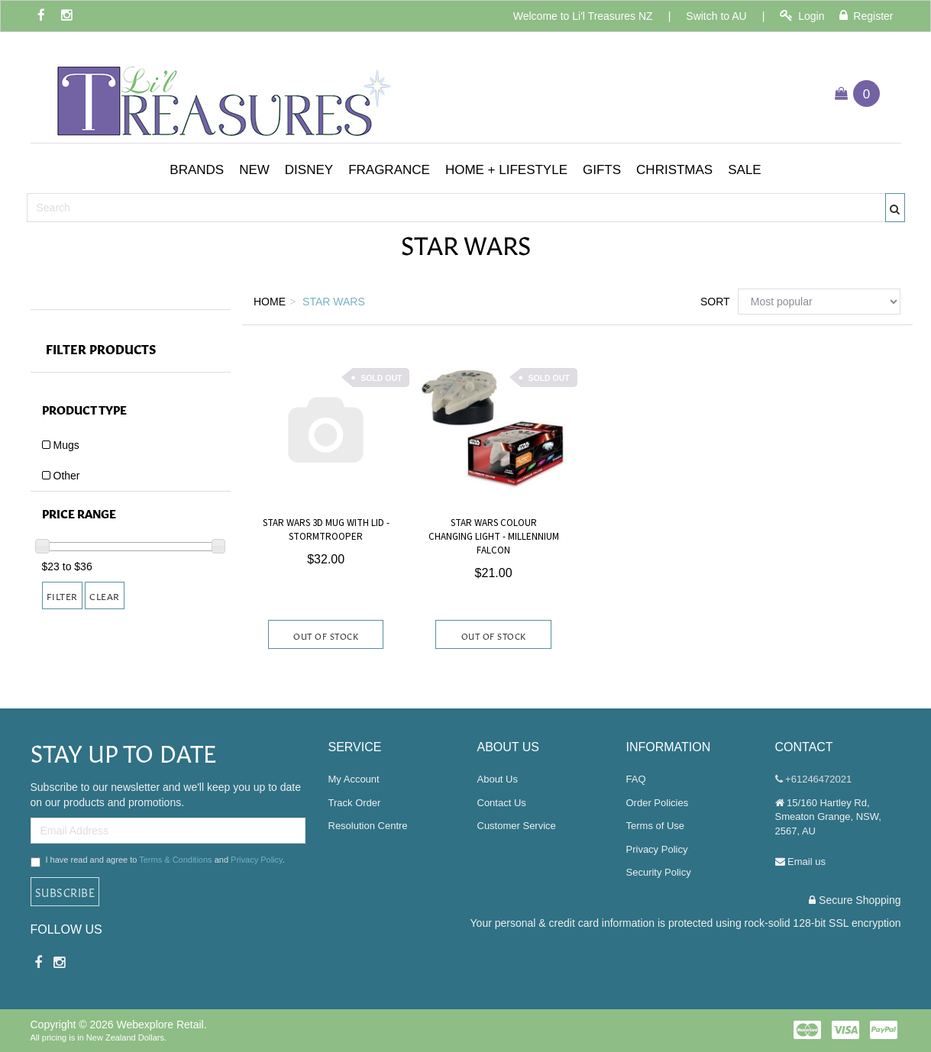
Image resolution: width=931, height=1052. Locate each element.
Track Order (354, 802)
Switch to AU (716, 16)
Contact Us (501, 802)
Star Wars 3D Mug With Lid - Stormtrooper (326, 530)
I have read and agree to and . (158, 861)
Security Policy (658, 872)
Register (866, 15)
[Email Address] (168, 831)
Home (270, 301)
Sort (713, 301)
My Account (354, 779)
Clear (104, 595)
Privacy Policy (257, 859)
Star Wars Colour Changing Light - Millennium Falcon (493, 536)
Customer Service (516, 825)
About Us (497, 779)
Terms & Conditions (175, 859)
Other (66, 476)
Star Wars (333, 301)
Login (802, 15)
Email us (800, 861)
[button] (196, 170)
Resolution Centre (368, 825)
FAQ (636, 779)
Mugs (66, 445)
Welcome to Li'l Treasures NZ (583, 16)
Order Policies (657, 802)
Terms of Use (655, 825)
